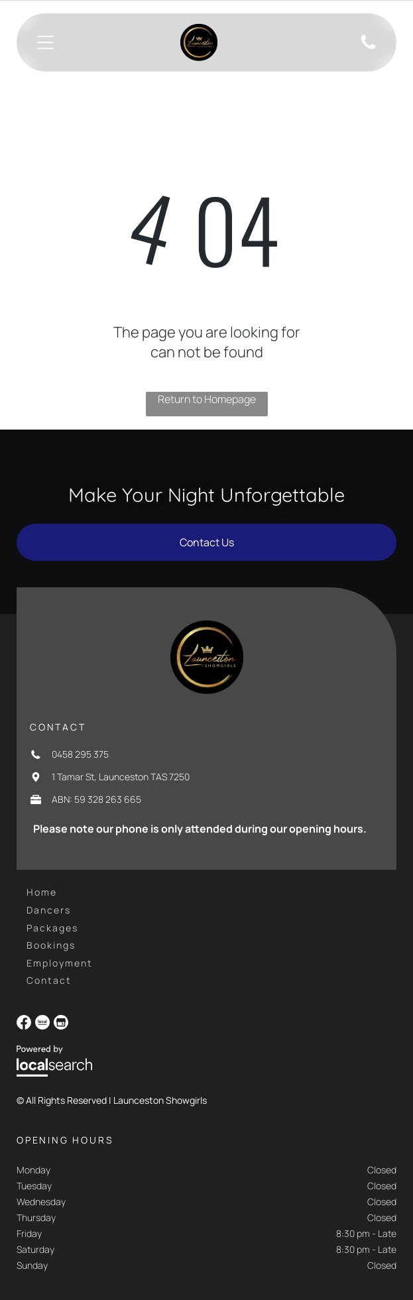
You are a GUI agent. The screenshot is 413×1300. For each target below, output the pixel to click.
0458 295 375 (80, 754)
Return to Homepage (207, 399)
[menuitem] (42, 892)
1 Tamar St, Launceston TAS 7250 (121, 776)
